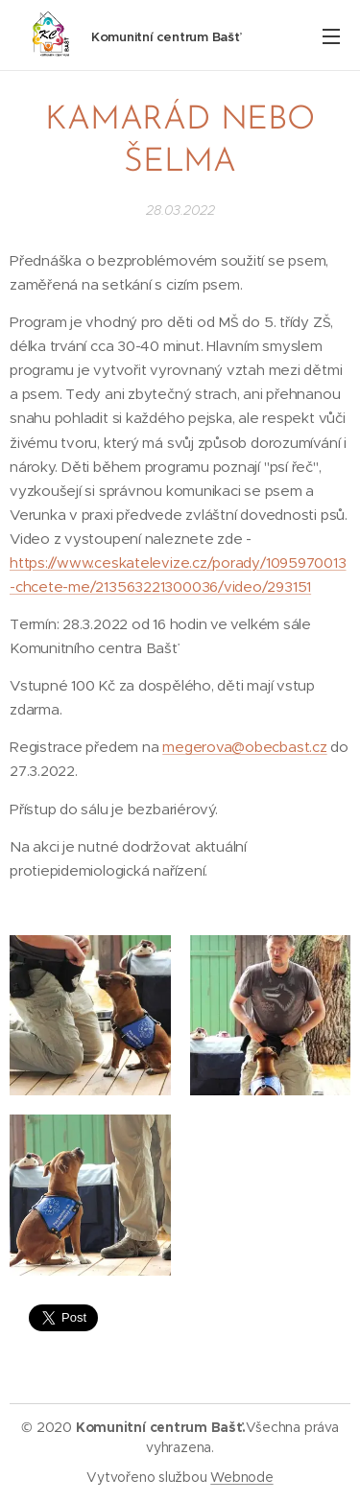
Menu (331, 36)
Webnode (241, 1477)
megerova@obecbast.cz (244, 748)
